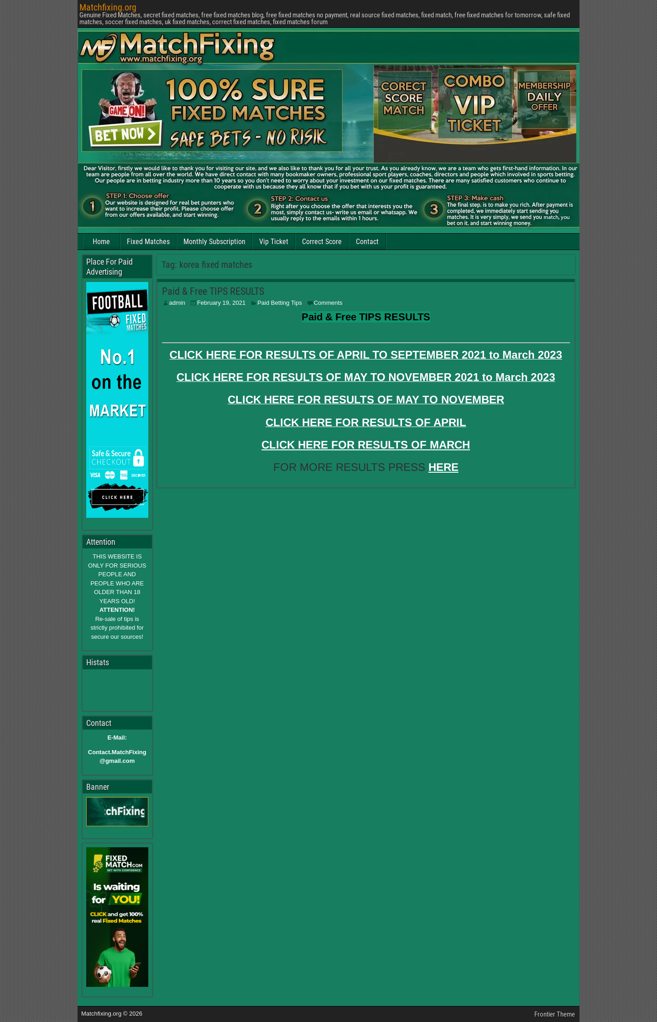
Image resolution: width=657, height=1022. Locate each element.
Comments (328, 302)
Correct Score (322, 241)
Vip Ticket (273, 241)
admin (177, 302)
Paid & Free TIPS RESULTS (213, 291)
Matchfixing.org (107, 7)
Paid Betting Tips (279, 302)
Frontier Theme (554, 1014)
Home (101, 241)
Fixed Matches (148, 241)
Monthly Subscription (214, 241)
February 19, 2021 (221, 302)
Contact (367, 241)
